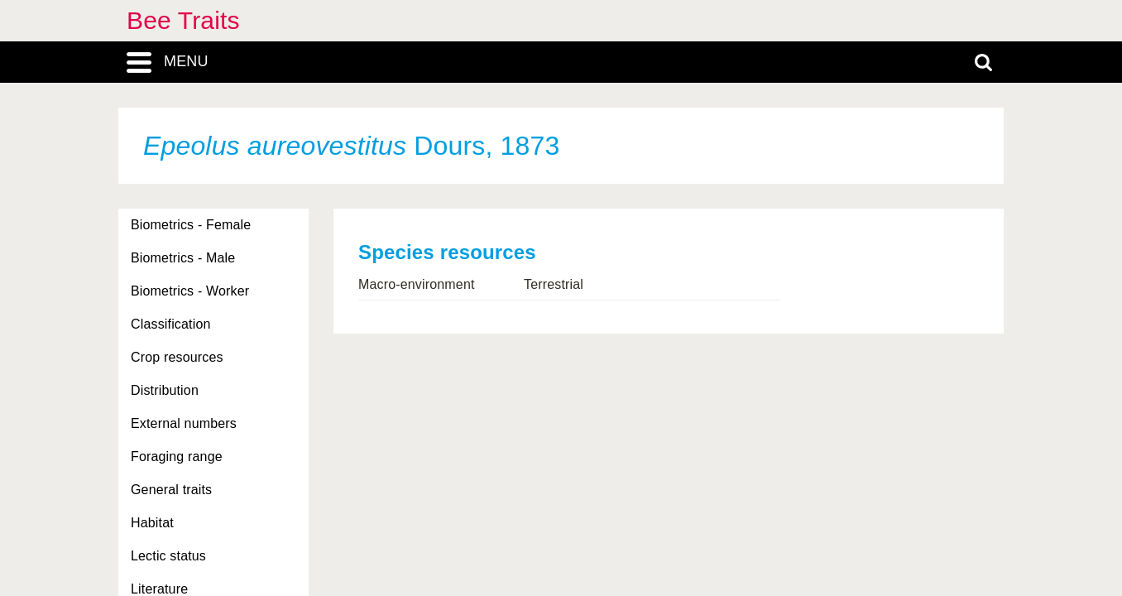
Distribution (165, 390)
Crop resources (177, 357)
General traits (171, 490)
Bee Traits (183, 20)
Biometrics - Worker (190, 291)
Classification (171, 324)
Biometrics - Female (191, 225)
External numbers (184, 423)
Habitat (152, 523)
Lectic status (168, 556)
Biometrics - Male (183, 258)
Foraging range (177, 456)
